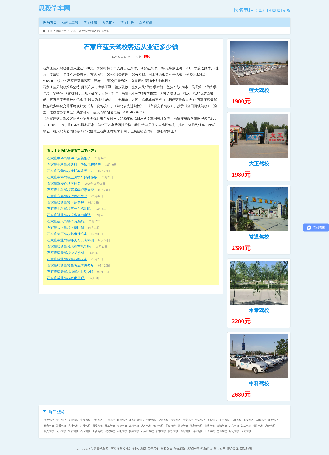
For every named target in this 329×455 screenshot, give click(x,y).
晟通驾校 (98, 425)
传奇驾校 (176, 419)
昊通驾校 (134, 431)
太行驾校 (61, 431)
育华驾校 (261, 419)
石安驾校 (49, 425)
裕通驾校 (259, 237)
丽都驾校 (183, 425)
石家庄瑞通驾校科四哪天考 (67, 259)
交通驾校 (222, 431)
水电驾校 (122, 431)
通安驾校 (110, 431)
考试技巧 (108, 22)
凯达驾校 (200, 419)
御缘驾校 (210, 425)
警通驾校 (61, 425)
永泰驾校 (259, 310)
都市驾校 (161, 431)
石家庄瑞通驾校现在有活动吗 (69, 246)
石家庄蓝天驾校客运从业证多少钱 (90, 30)
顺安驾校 (249, 419)
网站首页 (50, 22)
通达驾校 (185, 431)
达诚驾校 (222, 425)
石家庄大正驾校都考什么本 (67, 234)
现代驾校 (258, 425)
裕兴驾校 (49, 431)
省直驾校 (197, 431)
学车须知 (90, 22)
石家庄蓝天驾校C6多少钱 (66, 253)
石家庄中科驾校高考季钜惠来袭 (70, 190)
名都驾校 (122, 425)
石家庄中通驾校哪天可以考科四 (70, 240)
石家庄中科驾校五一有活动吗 (69, 208)
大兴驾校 (234, 425)
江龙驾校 (273, 419)
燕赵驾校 (151, 419)
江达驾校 (246, 425)
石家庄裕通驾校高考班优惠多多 (70, 265)
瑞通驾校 (122, 419)
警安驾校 (73, 431)
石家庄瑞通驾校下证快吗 (65, 202)
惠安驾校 (270, 425)
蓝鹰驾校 (134, 425)
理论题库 (233, 448)
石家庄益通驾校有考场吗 (66, 278)
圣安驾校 (246, 431)
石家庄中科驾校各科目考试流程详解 (74, 164)
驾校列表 (166, 448)
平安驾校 (224, 419)
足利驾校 (234, 431)
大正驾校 (259, 163)
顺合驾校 (98, 431)
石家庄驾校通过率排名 (64, 183)
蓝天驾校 (259, 90)
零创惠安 (171, 425)
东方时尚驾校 (136, 419)
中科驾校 (259, 383)
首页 (49, 30)
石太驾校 (85, 431)
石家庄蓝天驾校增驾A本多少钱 (70, 272)
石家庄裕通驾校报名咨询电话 (69, 215)
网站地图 (246, 448)
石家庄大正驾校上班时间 (65, 227)
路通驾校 (85, 425)
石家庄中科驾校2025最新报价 (69, 158)
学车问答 (127, 22)
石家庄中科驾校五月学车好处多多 (72, 177)
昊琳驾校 (73, 425)
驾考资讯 (145, 22)
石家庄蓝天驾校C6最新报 (66, 221)
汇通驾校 (210, 431)
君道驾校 (110, 425)
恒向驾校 (158, 425)
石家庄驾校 (70, 22)
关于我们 (153, 448)
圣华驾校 (212, 419)
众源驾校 (163, 419)
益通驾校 (236, 419)
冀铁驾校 (173, 431)
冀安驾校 (188, 419)
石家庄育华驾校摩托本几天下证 (70, 171)
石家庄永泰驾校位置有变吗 (67, 196)
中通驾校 (110, 419)
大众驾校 (146, 425)
